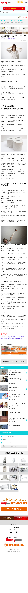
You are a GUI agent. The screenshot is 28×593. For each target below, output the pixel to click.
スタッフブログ (7, 443)
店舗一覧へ (14, 446)
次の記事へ (22, 361)
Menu (25, 1)
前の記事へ (5, 361)
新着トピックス (7, 439)
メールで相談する (14, 509)
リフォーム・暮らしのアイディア (9, 38)
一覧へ (14, 361)
